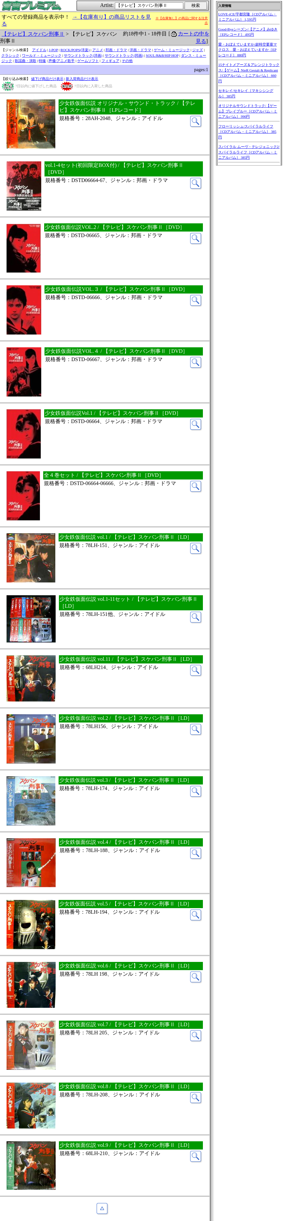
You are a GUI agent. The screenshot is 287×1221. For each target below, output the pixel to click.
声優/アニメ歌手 (61, 61)
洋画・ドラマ (140, 50)
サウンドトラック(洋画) (83, 55)
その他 (127, 61)
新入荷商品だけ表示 (82, 79)
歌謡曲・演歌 (25, 61)
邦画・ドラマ (116, 50)
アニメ (97, 50)
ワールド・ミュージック (42, 55)
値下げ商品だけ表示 (47, 79)
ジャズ (197, 50)
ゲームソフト (88, 61)
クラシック (10, 55)
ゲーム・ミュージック (172, 50)
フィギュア (110, 61)
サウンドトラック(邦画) (124, 55)
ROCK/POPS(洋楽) (75, 50)
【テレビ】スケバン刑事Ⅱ (33, 34)
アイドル (39, 50)
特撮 (42, 61)
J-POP (53, 50)
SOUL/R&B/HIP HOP (162, 55)
